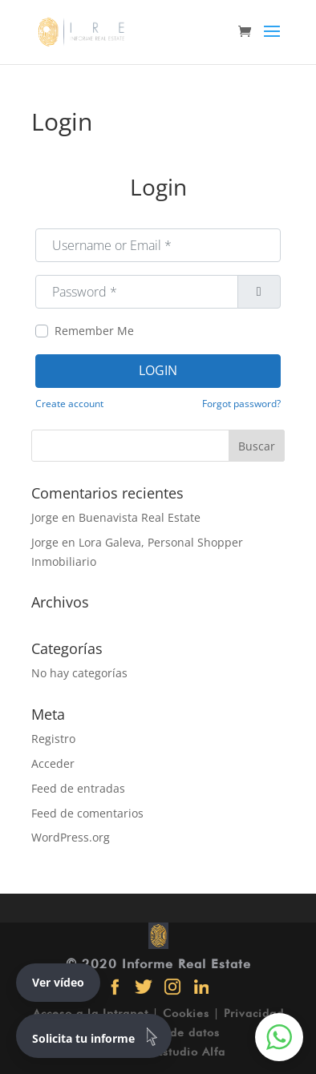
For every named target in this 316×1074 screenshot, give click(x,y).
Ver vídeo (58, 982)
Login (158, 370)
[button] (279, 1037)
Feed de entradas (78, 788)
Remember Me (94, 330)
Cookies (186, 1013)
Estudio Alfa (190, 1051)
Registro (53, 738)
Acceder (53, 763)
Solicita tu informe (98, 1036)
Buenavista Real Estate (140, 517)
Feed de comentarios (87, 813)
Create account (69, 403)
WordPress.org (70, 837)
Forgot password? (241, 403)
